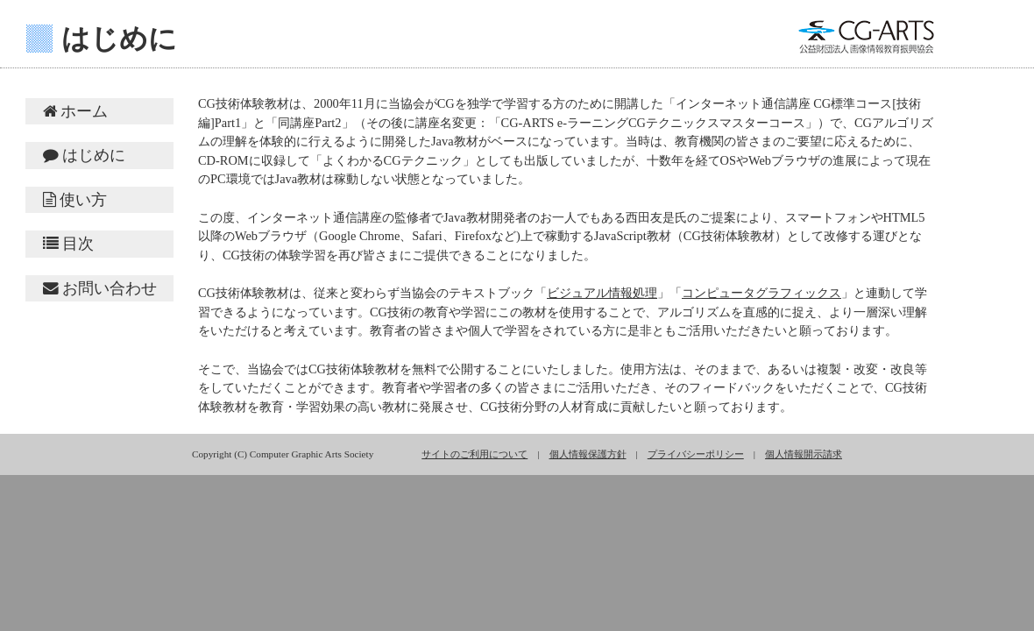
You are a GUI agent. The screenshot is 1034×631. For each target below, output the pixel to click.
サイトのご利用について (474, 454)
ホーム (75, 111)
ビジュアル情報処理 (602, 293)
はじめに (84, 155)
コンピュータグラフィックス (761, 293)
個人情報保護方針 (588, 454)
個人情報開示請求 (803, 454)
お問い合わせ (100, 288)
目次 (68, 243)
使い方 (75, 200)
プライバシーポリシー (696, 454)
